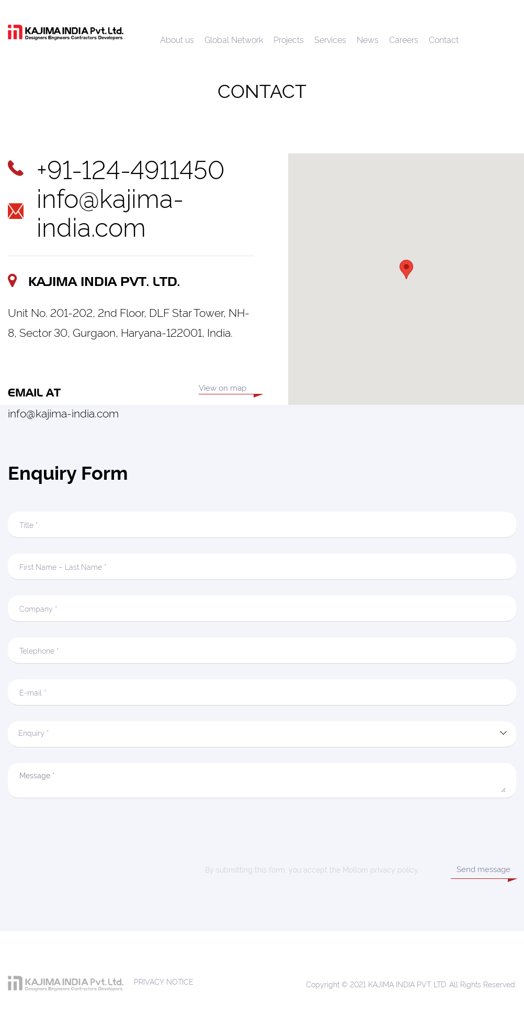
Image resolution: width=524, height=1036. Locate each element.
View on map (222, 388)
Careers (403, 39)
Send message (483, 868)
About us (177, 39)
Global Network (233, 39)
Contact (444, 39)
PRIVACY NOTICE (163, 981)
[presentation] (262, 834)
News (368, 39)
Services (330, 39)
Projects (289, 39)
